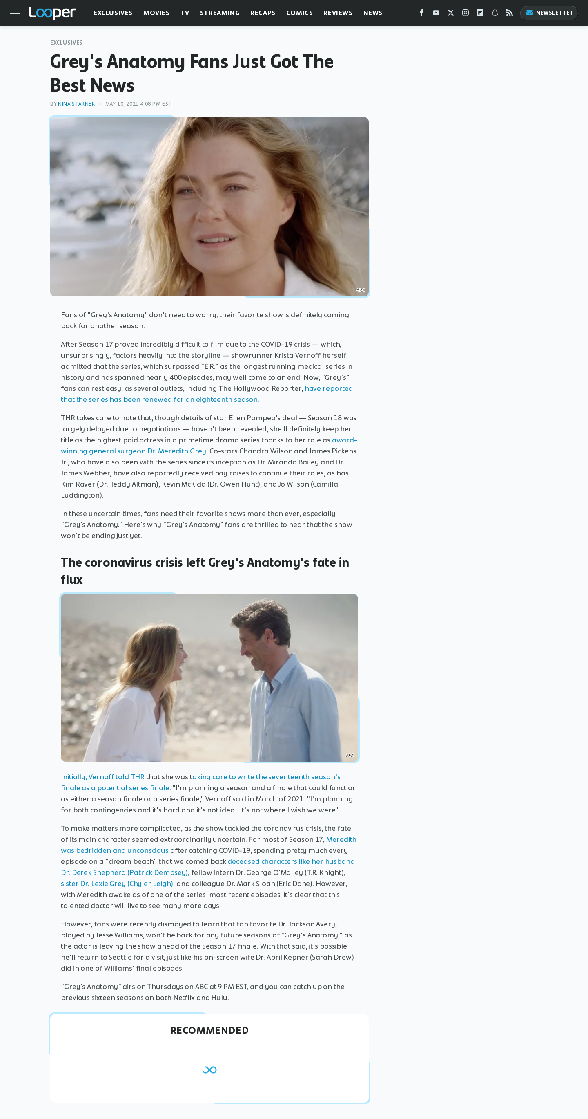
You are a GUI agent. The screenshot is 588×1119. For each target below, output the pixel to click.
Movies (156, 13)
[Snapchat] (495, 14)
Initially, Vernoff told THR (103, 777)
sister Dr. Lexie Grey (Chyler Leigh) (117, 883)
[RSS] (510, 14)
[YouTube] (436, 14)
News (373, 13)
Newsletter (549, 12)
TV (184, 13)
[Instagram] (465, 14)
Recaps (263, 13)
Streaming (220, 13)
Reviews (337, 13)
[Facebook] (421, 14)
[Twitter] (451, 14)
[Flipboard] (480, 14)
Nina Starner (76, 104)
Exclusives (113, 13)
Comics (299, 13)
